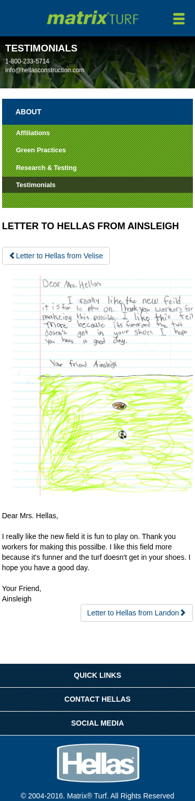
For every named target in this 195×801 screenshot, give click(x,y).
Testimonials (36, 185)
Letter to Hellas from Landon (137, 613)
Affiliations (33, 133)
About (29, 112)
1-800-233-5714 (27, 61)
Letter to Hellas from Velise (56, 256)
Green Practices (41, 150)
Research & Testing (46, 168)
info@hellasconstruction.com (44, 70)
